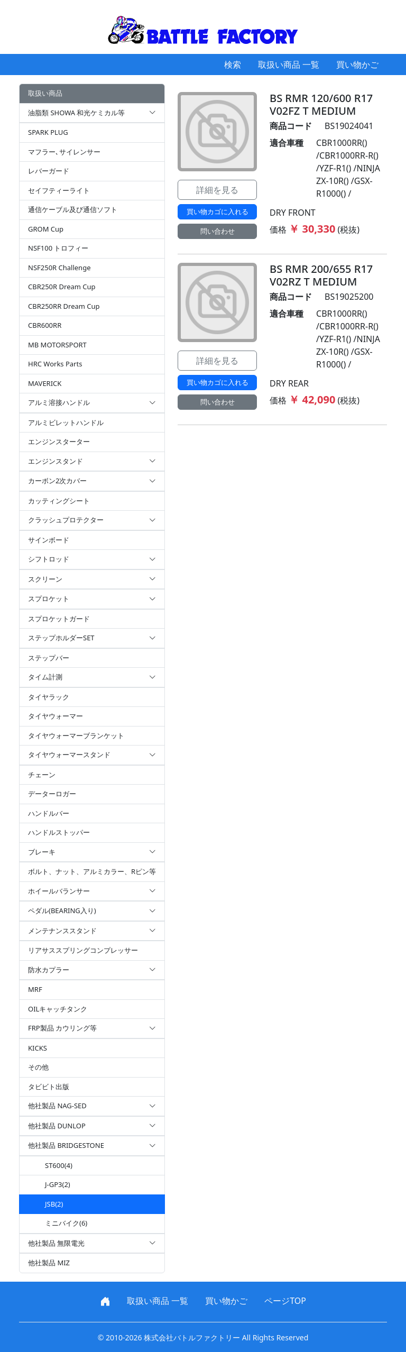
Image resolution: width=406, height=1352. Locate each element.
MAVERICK (44, 383)
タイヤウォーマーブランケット (76, 735)
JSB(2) (54, 1204)
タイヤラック (48, 697)
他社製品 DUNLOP (92, 1126)
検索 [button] (232, 64)
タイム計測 (92, 677)
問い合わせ (217, 231)
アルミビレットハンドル (66, 422)
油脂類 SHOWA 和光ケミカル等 (92, 113)
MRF (35, 989)
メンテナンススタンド (92, 931)
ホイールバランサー (92, 891)
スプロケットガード (59, 618)
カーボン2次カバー (92, 481)
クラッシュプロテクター (92, 520)
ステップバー (48, 658)
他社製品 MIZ (49, 1262)
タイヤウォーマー (55, 716)
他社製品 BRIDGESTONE (92, 1146)
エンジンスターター (59, 441)
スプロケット (92, 599)
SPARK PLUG (48, 132)
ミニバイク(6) (66, 1223)
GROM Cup (45, 229)
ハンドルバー (48, 813)
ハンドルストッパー (59, 832)
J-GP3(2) (57, 1184)
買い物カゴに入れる (217, 211)
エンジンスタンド (92, 461)
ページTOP (285, 1301)
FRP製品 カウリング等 (92, 1028)
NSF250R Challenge (59, 267)
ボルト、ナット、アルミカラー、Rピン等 (92, 871)
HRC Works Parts (55, 364)
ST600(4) (58, 1165)
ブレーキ (92, 852)
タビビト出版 (48, 1086)
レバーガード (48, 171)
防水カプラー (92, 970)
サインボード (48, 540)
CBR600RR (44, 325)
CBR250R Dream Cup (62, 286)
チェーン (42, 774)
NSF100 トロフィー (58, 248)
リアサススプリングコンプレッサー (83, 950)
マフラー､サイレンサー (64, 152)
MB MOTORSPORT (57, 345)
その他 (38, 1067)
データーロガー (52, 793)
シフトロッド (92, 559)
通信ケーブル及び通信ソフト (72, 209)
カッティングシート (59, 500)
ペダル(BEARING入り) (92, 911)
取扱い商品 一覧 (288, 64)
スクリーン (92, 579)
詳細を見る (217, 190)
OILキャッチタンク (57, 1009)
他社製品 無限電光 (92, 1243)
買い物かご (357, 64)
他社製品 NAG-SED (92, 1106)
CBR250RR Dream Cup (64, 306)
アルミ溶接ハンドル (92, 403)
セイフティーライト (59, 190)
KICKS (37, 1048)
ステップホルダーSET (92, 638)
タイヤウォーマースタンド (92, 755)
